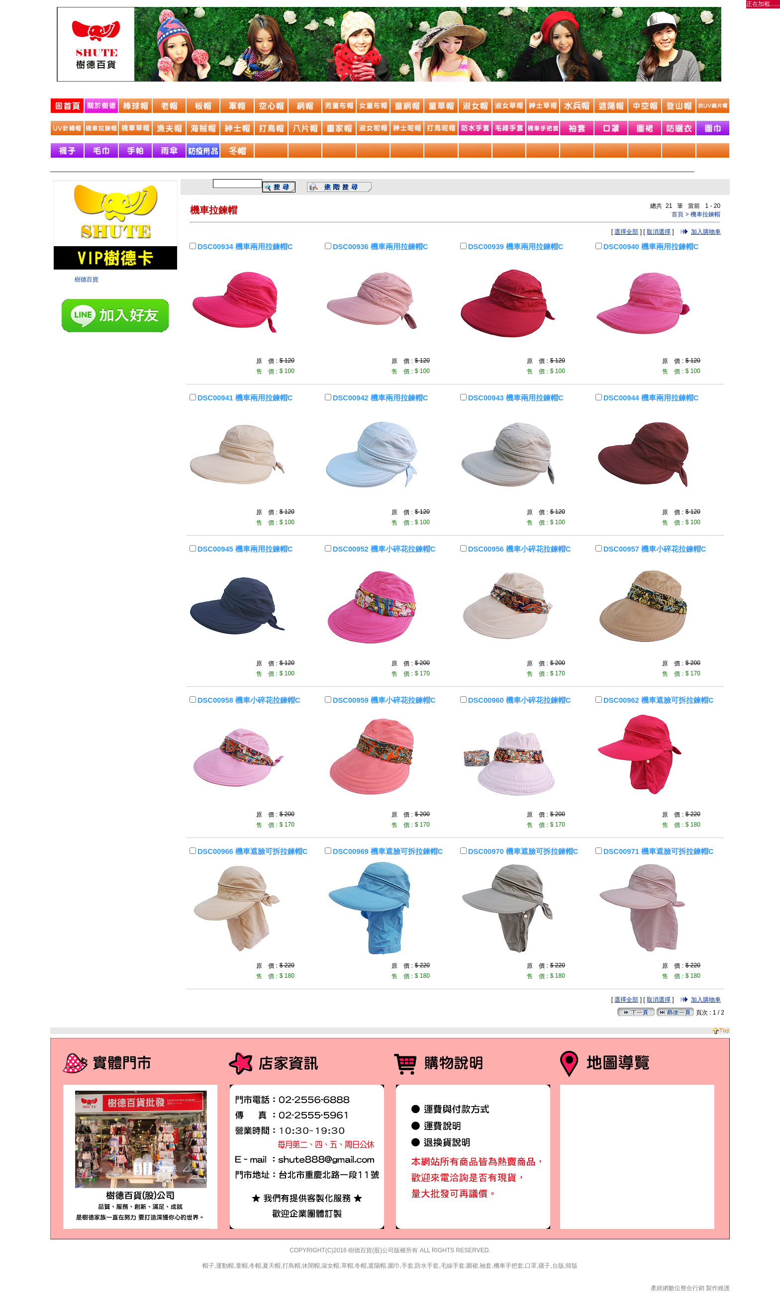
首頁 (677, 214)
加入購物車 (706, 231)
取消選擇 (659, 231)
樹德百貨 (86, 279)
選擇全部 (626, 231)
